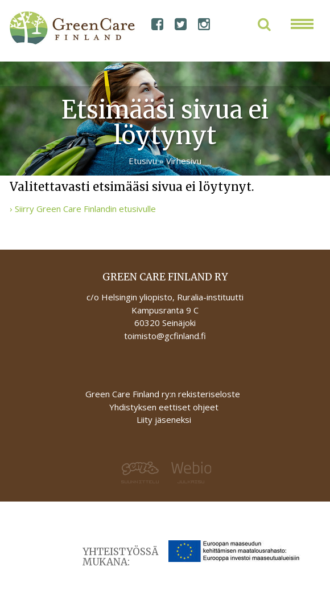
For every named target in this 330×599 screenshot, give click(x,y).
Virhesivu (183, 160)
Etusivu (143, 160)
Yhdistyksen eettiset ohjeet (163, 407)
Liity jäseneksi (164, 419)
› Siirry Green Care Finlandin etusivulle (83, 208)
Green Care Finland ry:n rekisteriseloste (163, 394)
